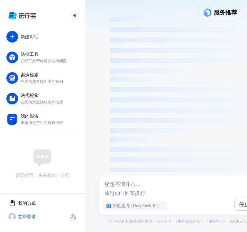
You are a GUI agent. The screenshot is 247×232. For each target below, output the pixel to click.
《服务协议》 (216, 221)
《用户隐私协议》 (189, 221)
